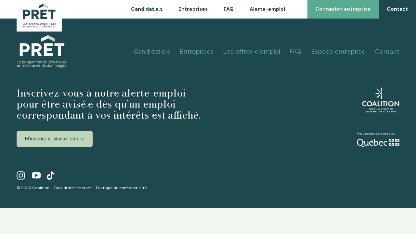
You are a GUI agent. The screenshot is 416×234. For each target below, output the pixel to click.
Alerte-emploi (267, 9)
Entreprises (193, 9)
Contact (387, 51)
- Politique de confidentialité (120, 187)
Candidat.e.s (146, 9)
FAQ (229, 9)
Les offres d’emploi (251, 51)
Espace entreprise (338, 51)
